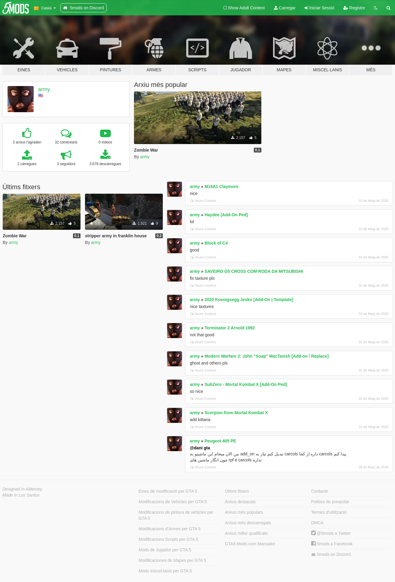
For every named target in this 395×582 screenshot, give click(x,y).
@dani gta (200, 447)
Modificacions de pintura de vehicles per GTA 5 (175, 515)
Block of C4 (216, 243)
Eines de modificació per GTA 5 (167, 491)
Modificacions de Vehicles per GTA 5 (172, 501)
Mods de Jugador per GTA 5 (164, 549)
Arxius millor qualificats (246, 533)
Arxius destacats (240, 501)
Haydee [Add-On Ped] (226, 214)
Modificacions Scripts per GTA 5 (168, 539)
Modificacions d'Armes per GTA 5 (169, 528)
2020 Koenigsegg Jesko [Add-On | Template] (249, 299)
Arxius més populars (244, 512)
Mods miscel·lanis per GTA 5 (165, 570)
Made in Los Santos (21, 495)
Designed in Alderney (22, 489)
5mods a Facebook (332, 544)
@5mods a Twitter (331, 533)
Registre (354, 7)
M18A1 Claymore (222, 186)
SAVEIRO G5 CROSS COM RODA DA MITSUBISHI (254, 271)
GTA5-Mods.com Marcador (250, 543)
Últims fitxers (237, 491)
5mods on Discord (331, 554)
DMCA (317, 522)
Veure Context (203, 200)
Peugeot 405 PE (220, 441)
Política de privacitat (330, 501)
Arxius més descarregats (248, 522)
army (44, 89)
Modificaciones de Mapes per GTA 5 (172, 560)
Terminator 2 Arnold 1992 (230, 327)
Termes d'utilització (329, 512)
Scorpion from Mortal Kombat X (236, 412)
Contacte (319, 491)
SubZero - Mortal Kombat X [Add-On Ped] (246, 384)
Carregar (285, 7)
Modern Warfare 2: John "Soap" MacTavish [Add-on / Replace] (267, 356)
